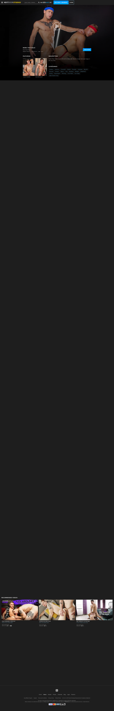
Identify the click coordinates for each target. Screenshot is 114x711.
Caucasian (63, 69)
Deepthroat (83, 71)
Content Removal (86, 701)
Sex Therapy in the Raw (83, 621)
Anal (66, 71)
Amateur (51, 69)
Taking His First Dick (45, 621)
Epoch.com (31, 701)
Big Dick (86, 69)
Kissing (51, 73)
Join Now (87, 49)
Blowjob (77, 71)
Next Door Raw (5, 624)
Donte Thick (85, 622)
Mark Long (41, 622)
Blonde (69, 69)
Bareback (71, 71)
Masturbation (57, 73)
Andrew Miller (10, 622)
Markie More (46, 622)
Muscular (51, 71)
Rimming (64, 73)
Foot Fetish (70, 73)
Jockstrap (80, 69)
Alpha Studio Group (53, 75)
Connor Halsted (79, 622)
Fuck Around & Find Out (8, 621)
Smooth (57, 71)
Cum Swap (77, 73)
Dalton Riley (39, 76)
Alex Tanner (26, 76)
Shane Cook (4, 622)
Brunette (74, 69)
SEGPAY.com (67, 701)
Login (71, 2)
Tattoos (62, 71)
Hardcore (57, 69)
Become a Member (61, 2)
